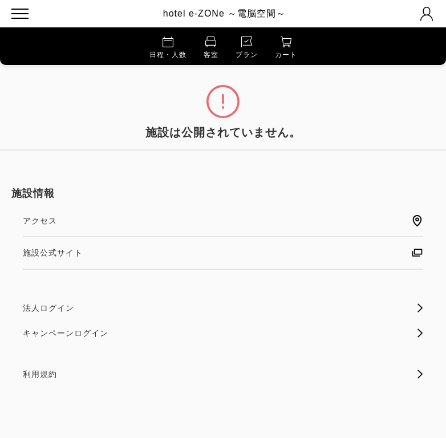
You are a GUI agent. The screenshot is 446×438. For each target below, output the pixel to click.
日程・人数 (167, 47)
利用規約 (223, 374)
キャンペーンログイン (223, 333)
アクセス (223, 220)
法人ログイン (223, 308)
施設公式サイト (223, 252)
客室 (211, 47)
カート (286, 47)
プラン (247, 47)
